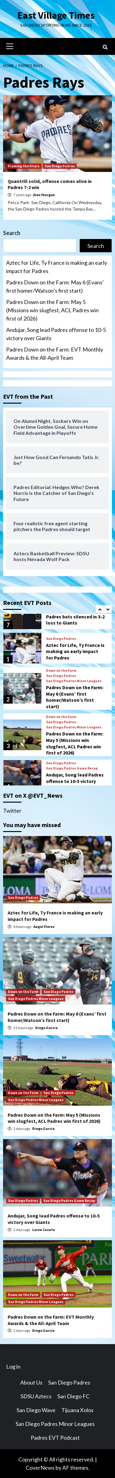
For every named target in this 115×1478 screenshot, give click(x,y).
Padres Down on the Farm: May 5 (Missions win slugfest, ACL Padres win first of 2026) (52, 310)
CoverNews (40, 1467)
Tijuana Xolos (77, 1410)
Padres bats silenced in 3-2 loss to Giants (75, 620)
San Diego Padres (60, 166)
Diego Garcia (46, 1027)
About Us (31, 1382)
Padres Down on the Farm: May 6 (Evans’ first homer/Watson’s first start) (55, 286)
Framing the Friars (24, 166)
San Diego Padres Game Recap (72, 768)
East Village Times (56, 15)
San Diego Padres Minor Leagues (74, 681)
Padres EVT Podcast (55, 1437)
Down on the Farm (61, 670)
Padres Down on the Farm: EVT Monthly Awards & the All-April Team (54, 353)
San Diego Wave (36, 1410)
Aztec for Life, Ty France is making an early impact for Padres (56, 266)
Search (11, 233)
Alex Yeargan (44, 194)
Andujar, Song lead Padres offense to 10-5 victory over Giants (56, 333)
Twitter (12, 810)
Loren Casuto (43, 1229)
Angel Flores (44, 926)
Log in (13, 1366)
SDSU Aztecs (36, 1396)
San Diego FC (73, 1396)
